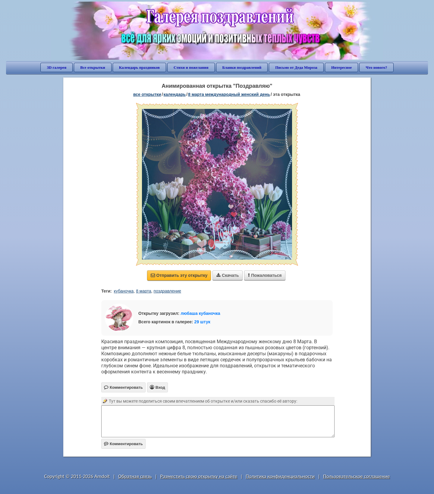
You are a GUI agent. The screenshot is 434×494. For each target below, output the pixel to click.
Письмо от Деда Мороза (296, 67)
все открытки (147, 94)
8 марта (143, 291)
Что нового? (376, 67)
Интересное (341, 67)
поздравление (167, 291)
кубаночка (124, 291)
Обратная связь (135, 476)
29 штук (202, 321)
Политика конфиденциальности (280, 476)
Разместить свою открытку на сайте (198, 476)
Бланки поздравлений (242, 67)
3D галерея (56, 67)
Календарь (175, 94)
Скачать (227, 275)
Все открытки (92, 67)
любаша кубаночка (200, 313)
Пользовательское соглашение (356, 476)
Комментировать (123, 444)
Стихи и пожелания (191, 67)
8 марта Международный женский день (229, 94)
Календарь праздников (139, 67)
